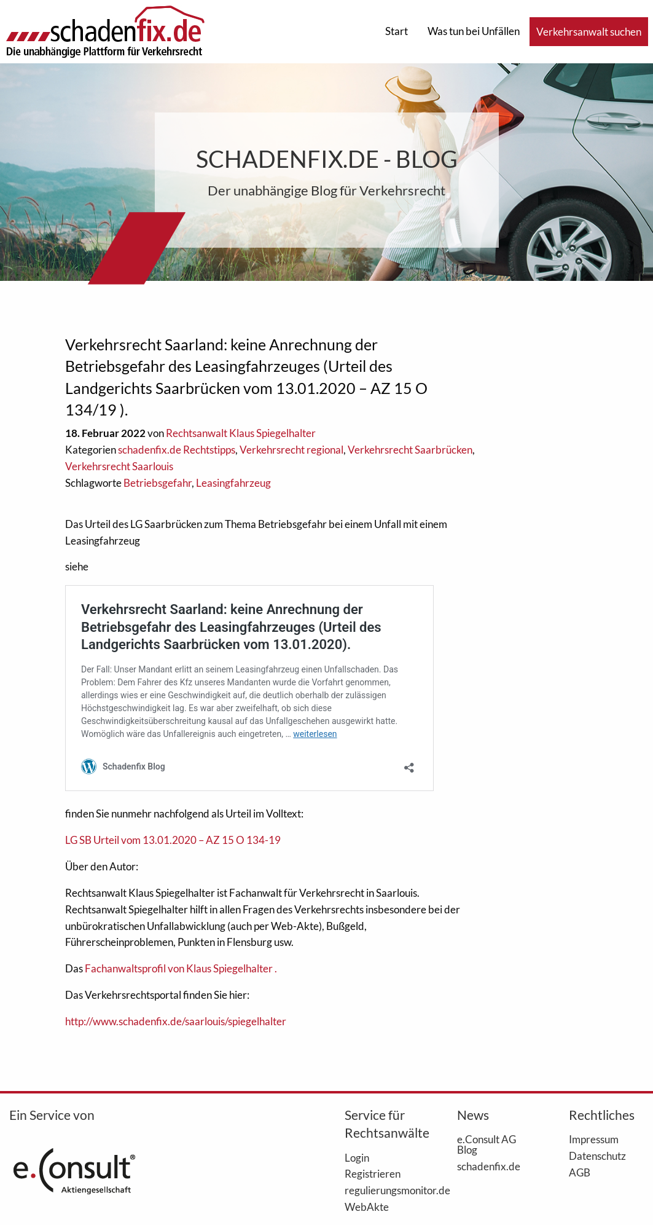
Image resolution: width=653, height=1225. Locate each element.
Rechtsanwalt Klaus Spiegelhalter (241, 433)
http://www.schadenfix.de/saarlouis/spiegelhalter (175, 1021)
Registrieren (373, 1173)
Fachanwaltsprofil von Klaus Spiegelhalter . (181, 968)
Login (357, 1157)
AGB (579, 1172)
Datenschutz (597, 1155)
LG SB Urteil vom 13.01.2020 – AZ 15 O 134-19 (173, 839)
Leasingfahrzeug (233, 482)
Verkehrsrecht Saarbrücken (410, 449)
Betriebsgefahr (157, 482)
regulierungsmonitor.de (382, 1190)
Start (396, 31)
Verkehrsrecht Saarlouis (119, 466)
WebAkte (367, 1206)
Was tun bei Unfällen (474, 31)
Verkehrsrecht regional (291, 449)
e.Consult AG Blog (486, 1144)
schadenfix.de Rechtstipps (176, 449)
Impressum (594, 1139)
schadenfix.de (488, 1166)
